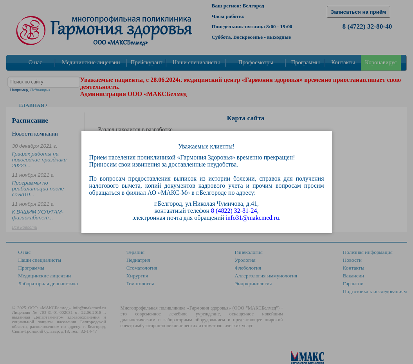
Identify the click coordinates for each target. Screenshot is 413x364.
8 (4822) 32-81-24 (234, 210)
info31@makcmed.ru (252, 217)
